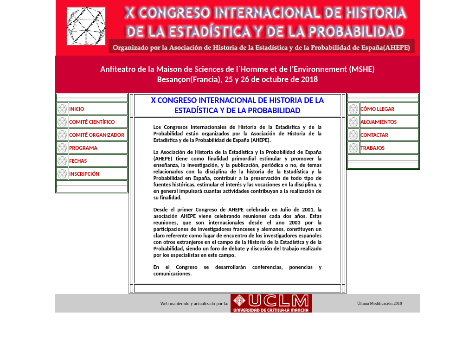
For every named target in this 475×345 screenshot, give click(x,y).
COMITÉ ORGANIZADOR (96, 135)
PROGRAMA (83, 148)
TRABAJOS (372, 148)
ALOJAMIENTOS (378, 122)
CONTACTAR (374, 135)
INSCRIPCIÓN (84, 174)
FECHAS (78, 161)
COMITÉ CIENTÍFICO (92, 122)
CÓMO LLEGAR (377, 109)
